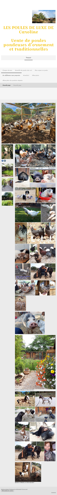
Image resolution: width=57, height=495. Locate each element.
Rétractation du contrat (7, 490)
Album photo (35, 75)
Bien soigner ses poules (41, 70)
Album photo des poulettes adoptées (13, 80)
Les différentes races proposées (11, 75)
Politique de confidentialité (15, 489)
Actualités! (26, 75)
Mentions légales (5, 489)
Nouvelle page (6, 85)
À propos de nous (7, 70)
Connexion (53, 492)
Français (28, 57)
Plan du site (24, 489)
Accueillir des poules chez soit (23, 70)
